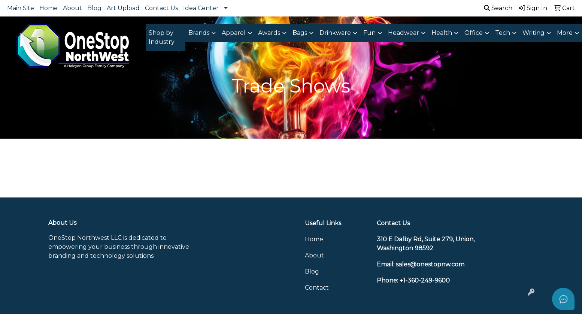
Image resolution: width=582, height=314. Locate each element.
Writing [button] (533, 32)
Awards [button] (269, 32)
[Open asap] (563, 299)
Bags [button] (299, 32)
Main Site (20, 8)
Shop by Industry (162, 37)
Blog (94, 8)
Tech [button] (502, 32)
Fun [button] (369, 32)
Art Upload (123, 8)
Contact (317, 287)
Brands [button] (198, 32)
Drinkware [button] (335, 32)
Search (498, 8)
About (72, 8)
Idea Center (201, 8)
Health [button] (441, 32)
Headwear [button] (403, 32)
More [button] (565, 32)
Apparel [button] (234, 32)
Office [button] (473, 32)
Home (48, 8)
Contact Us (161, 8)
